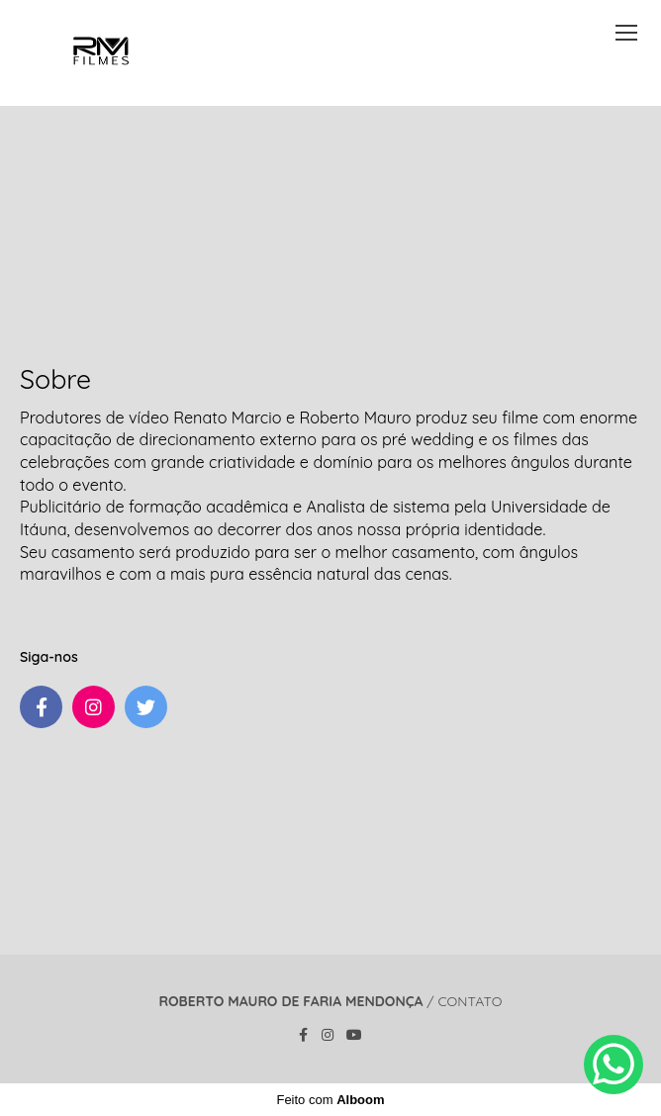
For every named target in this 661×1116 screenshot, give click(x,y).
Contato (469, 1001)
